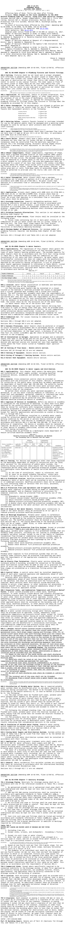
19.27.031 (44, 29)
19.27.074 (28, 30)
